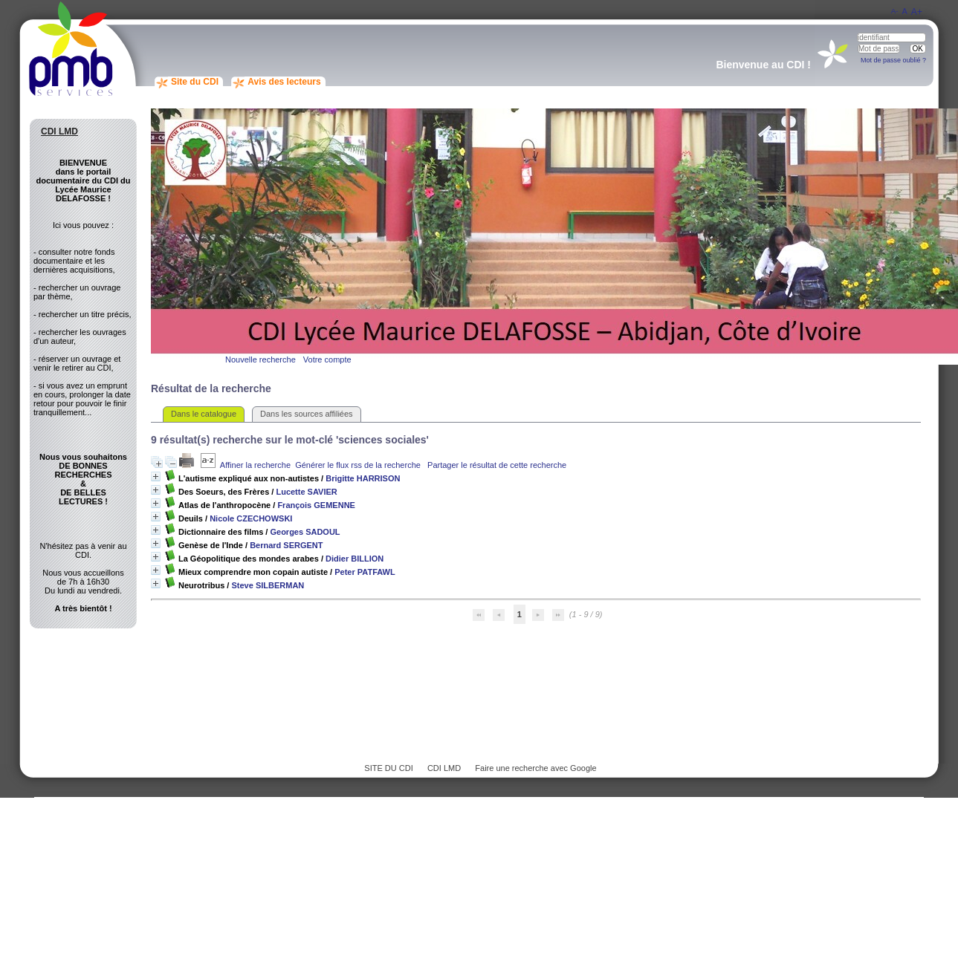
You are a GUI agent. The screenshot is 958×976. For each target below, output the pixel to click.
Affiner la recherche (255, 465)
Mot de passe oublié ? (893, 60)
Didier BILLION (354, 558)
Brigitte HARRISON (363, 478)
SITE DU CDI (388, 768)
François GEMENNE (316, 505)
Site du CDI (195, 82)
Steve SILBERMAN (267, 585)
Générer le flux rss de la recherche (358, 465)
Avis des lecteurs (283, 82)
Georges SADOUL (305, 531)
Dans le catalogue (203, 413)
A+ (916, 12)
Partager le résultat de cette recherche (496, 465)
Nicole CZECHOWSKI (251, 518)
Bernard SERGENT (286, 545)
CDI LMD (444, 768)
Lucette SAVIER (306, 491)
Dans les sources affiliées (306, 413)
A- (895, 11)
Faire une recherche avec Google (535, 768)
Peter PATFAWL (364, 571)
